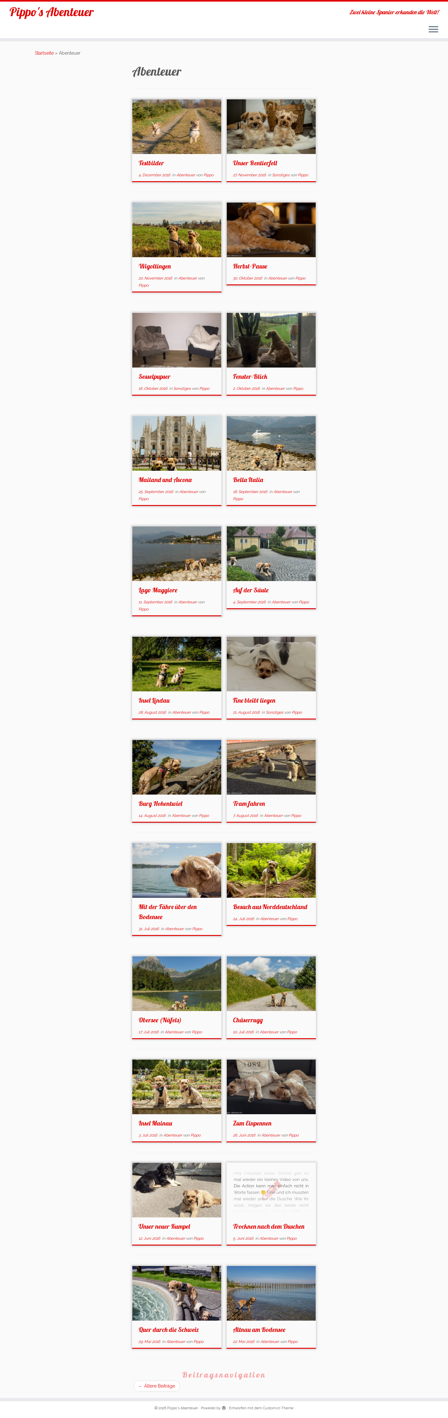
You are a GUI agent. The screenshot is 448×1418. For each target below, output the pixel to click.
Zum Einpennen (252, 1123)
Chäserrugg (248, 1020)
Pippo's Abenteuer (51, 13)
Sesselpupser (154, 376)
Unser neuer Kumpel (164, 1226)
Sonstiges (281, 175)
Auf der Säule (250, 590)
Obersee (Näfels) (159, 1020)
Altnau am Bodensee (259, 1329)
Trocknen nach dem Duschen (268, 1226)
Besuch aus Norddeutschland (270, 907)
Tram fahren (249, 803)
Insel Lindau (153, 700)
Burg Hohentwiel (160, 803)
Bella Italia (248, 480)
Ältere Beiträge (156, 1386)
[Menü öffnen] (433, 30)
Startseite (44, 53)
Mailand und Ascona (164, 480)
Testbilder (151, 163)
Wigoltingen (154, 266)
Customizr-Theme (278, 1408)
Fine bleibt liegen (254, 700)
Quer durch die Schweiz (168, 1329)
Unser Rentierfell (255, 163)
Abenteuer (186, 175)
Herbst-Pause (250, 266)
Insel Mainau (155, 1123)
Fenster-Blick (250, 376)
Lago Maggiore (157, 590)
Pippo (208, 175)
